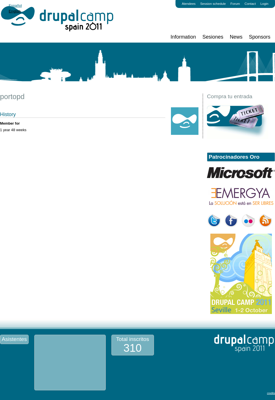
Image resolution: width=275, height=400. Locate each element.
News (236, 37)
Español (15, 5)
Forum (235, 3)
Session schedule (213, 3)
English (15, 11)
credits (271, 393)
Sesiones (212, 37)
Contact (250, 3)
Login (264, 3)
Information (183, 37)
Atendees (189, 3)
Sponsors (259, 37)
